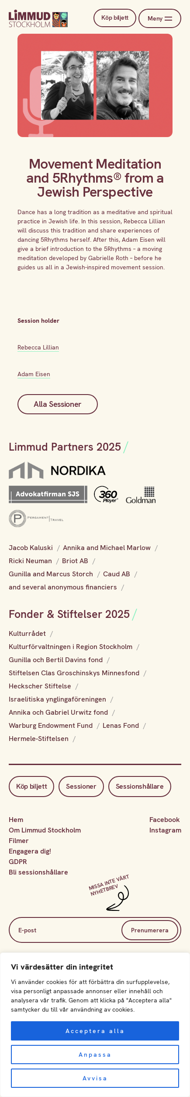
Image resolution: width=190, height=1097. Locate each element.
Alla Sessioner (58, 404)
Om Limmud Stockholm (45, 830)
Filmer (19, 840)
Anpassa (95, 1054)
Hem (16, 819)
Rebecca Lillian (38, 347)
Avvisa (95, 1078)
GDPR (18, 861)
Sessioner (81, 786)
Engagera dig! (30, 851)
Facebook (164, 819)
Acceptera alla (95, 1031)
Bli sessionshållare (38, 872)
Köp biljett (112, 18)
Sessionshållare (140, 786)
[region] (95, 1024)
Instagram (165, 830)
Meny (159, 18)
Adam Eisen (33, 374)
